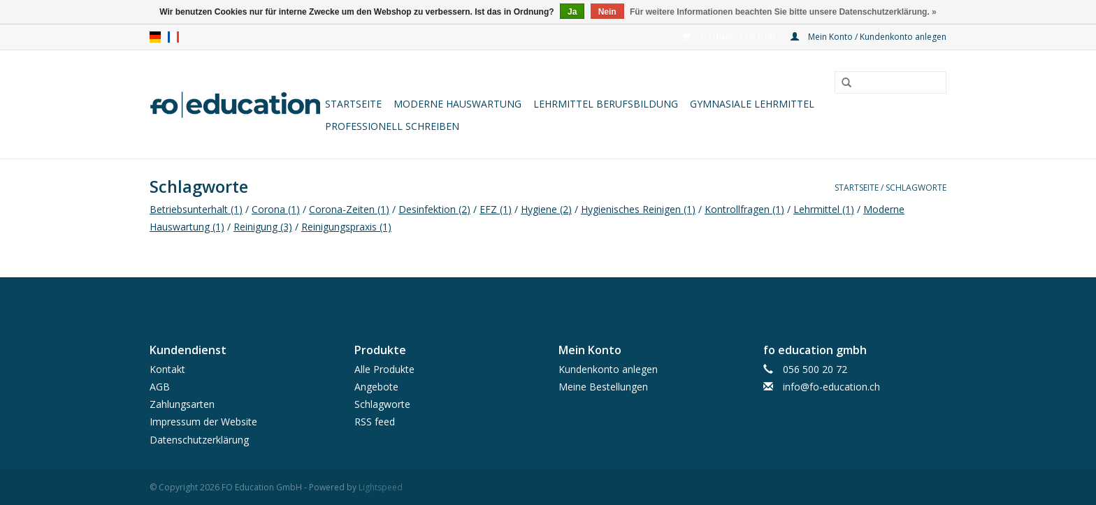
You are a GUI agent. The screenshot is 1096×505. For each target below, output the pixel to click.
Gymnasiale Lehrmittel (752, 103)
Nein (607, 12)
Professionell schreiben (392, 126)
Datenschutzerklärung (199, 439)
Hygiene (546, 209)
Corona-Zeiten (349, 209)
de (155, 37)
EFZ (496, 209)
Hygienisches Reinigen (638, 209)
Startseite (353, 103)
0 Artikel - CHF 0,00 (730, 37)
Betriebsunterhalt (196, 209)
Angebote (376, 386)
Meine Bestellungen (603, 386)
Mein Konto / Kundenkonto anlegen (868, 37)
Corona (276, 209)
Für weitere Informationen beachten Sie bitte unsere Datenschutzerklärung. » (783, 12)
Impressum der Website (203, 421)
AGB (160, 386)
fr (173, 37)
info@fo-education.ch (831, 386)
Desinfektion (434, 209)
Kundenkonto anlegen (608, 369)
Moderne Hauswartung (457, 103)
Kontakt (167, 369)
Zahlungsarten (182, 404)
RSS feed (374, 421)
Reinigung (262, 226)
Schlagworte (916, 187)
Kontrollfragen (744, 209)
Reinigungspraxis (346, 226)
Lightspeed (381, 487)
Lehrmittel (823, 209)
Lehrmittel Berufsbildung (605, 103)
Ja (572, 12)
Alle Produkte (384, 369)
